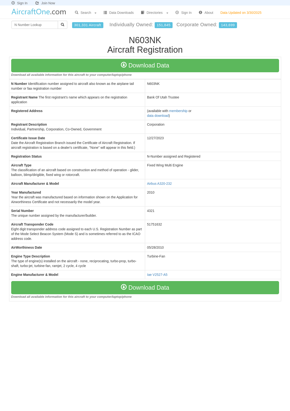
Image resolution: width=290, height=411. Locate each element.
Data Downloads (119, 13)
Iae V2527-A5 (157, 275)
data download (158, 116)
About (206, 13)
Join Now (45, 3)
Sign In (19, 3)
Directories (154, 13)
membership (178, 111)
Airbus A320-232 (159, 183)
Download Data (145, 65)
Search (85, 13)
